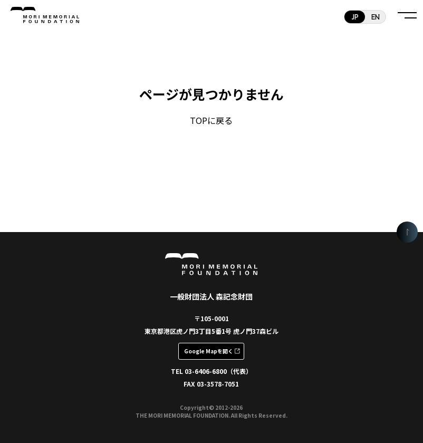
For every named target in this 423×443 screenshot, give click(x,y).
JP (355, 16)
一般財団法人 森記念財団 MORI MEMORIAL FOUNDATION (45, 16)
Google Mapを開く (208, 351)
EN (375, 16)
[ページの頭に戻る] (407, 232)
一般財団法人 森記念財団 (211, 296)
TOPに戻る (211, 120)
